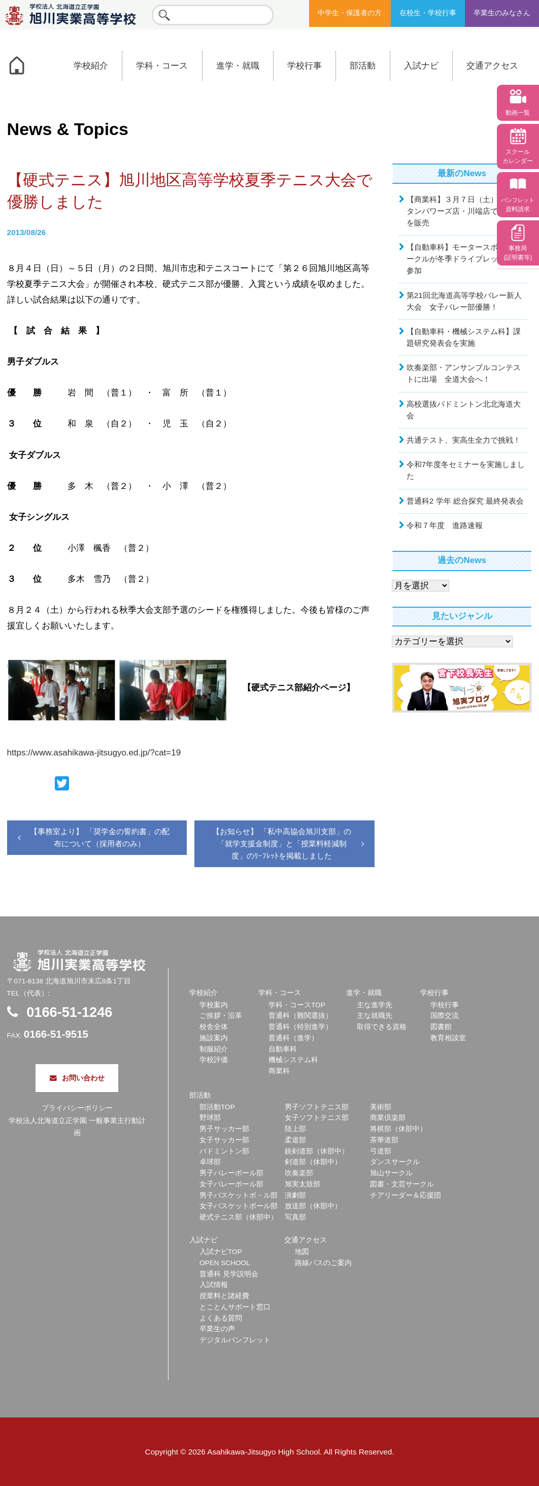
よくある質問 (220, 1318)
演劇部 (295, 1195)
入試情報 (213, 1285)
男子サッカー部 (224, 1129)
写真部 (295, 1217)
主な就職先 (374, 1015)
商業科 (279, 1071)
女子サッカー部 (224, 1140)
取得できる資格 (382, 1027)
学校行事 (304, 66)
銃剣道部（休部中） (317, 1151)
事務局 (517, 253)
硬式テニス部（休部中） (238, 1217)
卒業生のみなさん (502, 13)
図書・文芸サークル (402, 1184)
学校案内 (213, 1005)
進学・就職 (237, 66)
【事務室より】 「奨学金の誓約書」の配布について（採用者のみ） (99, 837)
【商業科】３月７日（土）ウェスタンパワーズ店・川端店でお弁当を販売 (464, 211)
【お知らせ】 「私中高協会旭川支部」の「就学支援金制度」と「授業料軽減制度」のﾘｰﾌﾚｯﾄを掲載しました (281, 844)
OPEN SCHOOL (224, 1263)
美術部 (380, 1107)
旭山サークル (391, 1173)
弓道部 (380, 1151)
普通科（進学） (293, 1038)
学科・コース (162, 66)
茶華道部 (384, 1140)
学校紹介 (91, 66)
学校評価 (213, 1060)
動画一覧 (518, 112)
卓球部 (210, 1162)
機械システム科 (293, 1060)
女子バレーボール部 (231, 1184)
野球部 (210, 1117)
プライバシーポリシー (77, 1108)
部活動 (363, 66)
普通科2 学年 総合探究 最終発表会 (465, 501)
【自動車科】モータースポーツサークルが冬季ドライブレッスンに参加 (464, 259)
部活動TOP (217, 1107)
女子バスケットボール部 (238, 1206)
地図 (302, 1252)
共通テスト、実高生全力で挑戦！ (464, 440)
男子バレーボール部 (231, 1173)
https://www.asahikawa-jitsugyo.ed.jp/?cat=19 (94, 752)
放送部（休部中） (313, 1206)
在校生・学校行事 (427, 13)
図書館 (441, 1027)
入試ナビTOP (220, 1252)
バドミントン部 (224, 1151)
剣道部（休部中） (313, 1162)
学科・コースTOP (296, 1005)
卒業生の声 (217, 1329)
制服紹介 (213, 1049)
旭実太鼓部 (302, 1184)
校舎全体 (213, 1027)
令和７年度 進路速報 (445, 525)
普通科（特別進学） (300, 1027)
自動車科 (282, 1049)
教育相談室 (448, 1038)
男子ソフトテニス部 (317, 1107)
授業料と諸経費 (224, 1296)
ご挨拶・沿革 (220, 1015)
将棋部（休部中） (398, 1129)
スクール (517, 156)
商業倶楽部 (388, 1117)
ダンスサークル (395, 1162)
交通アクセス (492, 66)
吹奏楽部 (299, 1173)
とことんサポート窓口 (235, 1307)
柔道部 (295, 1140)
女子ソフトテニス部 (317, 1117)
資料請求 (517, 205)
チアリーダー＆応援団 (405, 1195)
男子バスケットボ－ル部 (238, 1195)
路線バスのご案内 (323, 1263)
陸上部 (295, 1129)
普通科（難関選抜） (300, 1015)
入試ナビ (421, 66)
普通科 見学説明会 (228, 1274)
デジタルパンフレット (235, 1340)
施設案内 (213, 1038)
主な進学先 (374, 1005)
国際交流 (444, 1015)
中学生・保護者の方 (350, 13)
